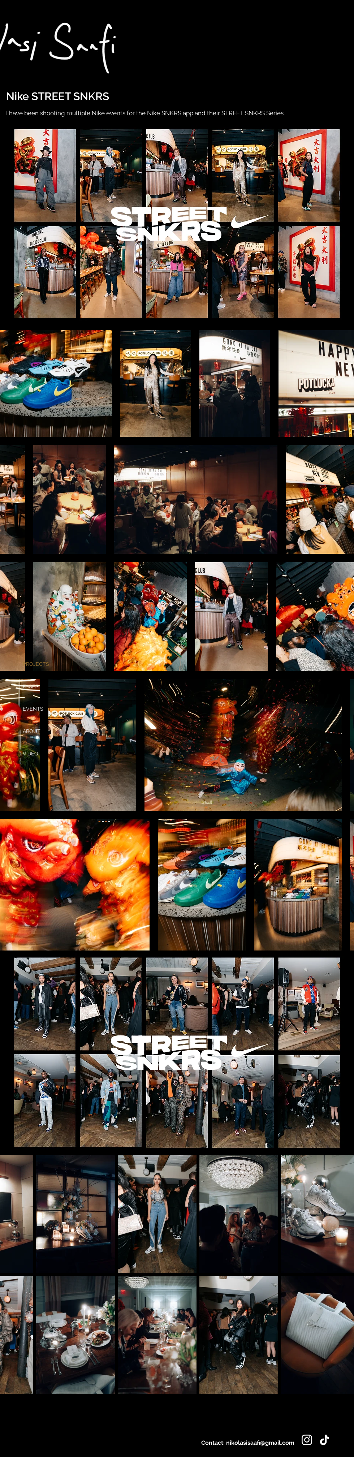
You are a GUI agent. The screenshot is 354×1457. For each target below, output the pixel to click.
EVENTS (33, 709)
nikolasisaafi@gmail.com (260, 1442)
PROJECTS (36, 664)
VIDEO (30, 753)
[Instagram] (307, 1440)
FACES (31, 686)
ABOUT (31, 731)
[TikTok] (325, 1440)
